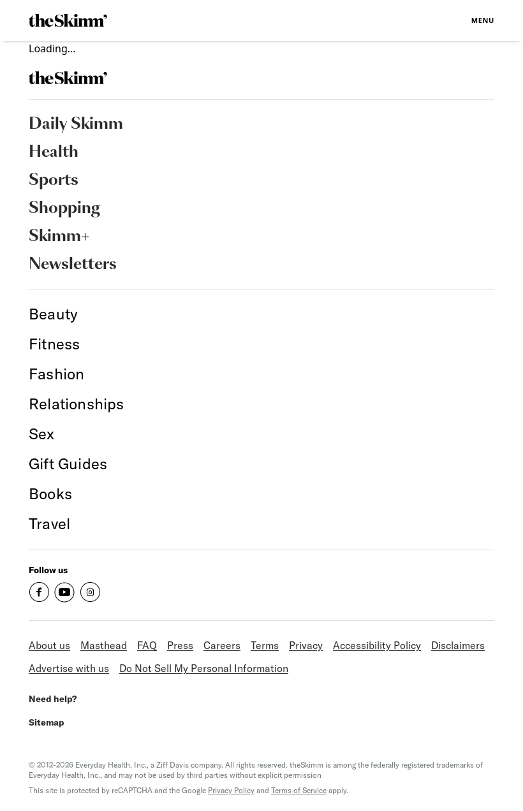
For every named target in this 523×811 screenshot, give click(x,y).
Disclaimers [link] (458, 645)
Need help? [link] (53, 699)
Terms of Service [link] (299, 790)
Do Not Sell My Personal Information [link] (203, 668)
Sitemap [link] (46, 722)
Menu (482, 20)
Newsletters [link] (73, 264)
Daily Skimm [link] (76, 124)
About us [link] (49, 645)
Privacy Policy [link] (231, 790)
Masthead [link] (103, 645)
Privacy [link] (306, 645)
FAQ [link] (147, 645)
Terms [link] (265, 645)
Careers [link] (221, 645)
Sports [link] (53, 180)
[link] (68, 20)
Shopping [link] (64, 208)
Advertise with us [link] (69, 668)
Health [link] (53, 152)
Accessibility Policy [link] (377, 645)
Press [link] (180, 645)
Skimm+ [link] (59, 236)
